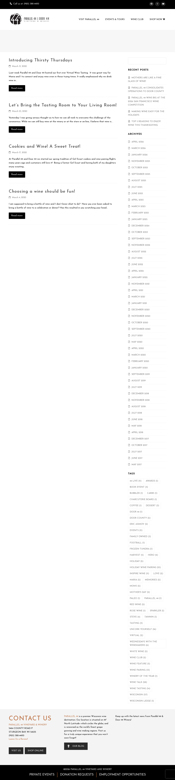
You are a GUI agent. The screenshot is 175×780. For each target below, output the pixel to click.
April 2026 (138, 142)
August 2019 (139, 381)
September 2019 (141, 374)
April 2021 (137, 290)
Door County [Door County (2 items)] (140, 518)
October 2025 (140, 168)
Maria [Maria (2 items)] (135, 580)
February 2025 (140, 213)
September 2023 (141, 239)
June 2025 (137, 193)
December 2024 (140, 226)
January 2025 (139, 219)
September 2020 (141, 329)
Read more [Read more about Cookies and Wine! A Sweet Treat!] (17, 174)
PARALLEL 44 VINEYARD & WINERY (28, 725)
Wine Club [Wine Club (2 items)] (138, 658)
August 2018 (139, 407)
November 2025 (141, 161)
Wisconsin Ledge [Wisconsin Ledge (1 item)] (142, 701)
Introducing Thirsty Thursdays (40, 60)
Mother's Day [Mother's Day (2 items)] (140, 592)
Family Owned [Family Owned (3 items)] (140, 536)
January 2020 (140, 368)
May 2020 (137, 342)
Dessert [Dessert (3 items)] (152, 506)
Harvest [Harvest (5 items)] (137, 555)
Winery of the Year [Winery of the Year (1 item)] (144, 676)
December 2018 (140, 394)
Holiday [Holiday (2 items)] (136, 561)
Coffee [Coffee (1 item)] (136, 506)
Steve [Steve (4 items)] (135, 617)
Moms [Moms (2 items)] (135, 586)
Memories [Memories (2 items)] (153, 580)
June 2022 (137, 264)
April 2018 (137, 432)
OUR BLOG (76, 746)
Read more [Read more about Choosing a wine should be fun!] (17, 215)
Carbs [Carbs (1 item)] (152, 493)
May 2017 (137, 465)
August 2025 (139, 181)
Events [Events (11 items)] (136, 530)
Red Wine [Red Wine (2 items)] (137, 604)
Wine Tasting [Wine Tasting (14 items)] (140, 689)
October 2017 (139, 445)
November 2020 (141, 316)
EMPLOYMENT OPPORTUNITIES (122, 774)
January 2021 (139, 303)
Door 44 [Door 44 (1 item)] (136, 512)
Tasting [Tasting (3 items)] (136, 623)
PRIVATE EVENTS (41, 774)
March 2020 (139, 355)
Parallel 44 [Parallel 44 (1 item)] (153, 598)
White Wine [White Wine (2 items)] (139, 651)
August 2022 (139, 252)
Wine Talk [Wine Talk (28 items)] (138, 682)
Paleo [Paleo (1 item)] (135, 598)
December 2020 (141, 310)
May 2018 (137, 426)
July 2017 (137, 452)
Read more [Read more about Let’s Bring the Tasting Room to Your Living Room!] (17, 129)
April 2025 (138, 200)
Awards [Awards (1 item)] (152, 481)
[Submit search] (163, 61)
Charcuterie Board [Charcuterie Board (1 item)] (143, 499)
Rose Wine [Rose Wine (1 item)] (138, 611)
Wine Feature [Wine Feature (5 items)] (140, 664)
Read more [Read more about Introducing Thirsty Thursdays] (17, 88)
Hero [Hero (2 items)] (153, 555)
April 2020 (138, 348)
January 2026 (140, 155)
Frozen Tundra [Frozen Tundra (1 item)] (141, 549)
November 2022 (141, 245)
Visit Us (16, 751)
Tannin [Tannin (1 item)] (151, 617)
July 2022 (137, 258)
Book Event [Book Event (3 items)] (139, 487)
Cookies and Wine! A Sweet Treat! (44, 146)
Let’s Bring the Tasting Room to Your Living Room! (63, 105)
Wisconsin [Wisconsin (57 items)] (139, 695)
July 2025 (137, 187)
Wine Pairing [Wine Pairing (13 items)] (140, 670)
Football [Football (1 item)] (137, 543)
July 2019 (137, 387)
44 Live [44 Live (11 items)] (136, 481)
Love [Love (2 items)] (158, 574)
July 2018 (137, 413)
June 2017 (137, 458)
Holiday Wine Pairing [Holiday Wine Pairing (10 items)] (145, 567)
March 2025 (138, 206)
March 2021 (138, 297)
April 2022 (138, 271)
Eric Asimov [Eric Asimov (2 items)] (139, 524)
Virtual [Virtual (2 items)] (136, 635)
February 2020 (140, 361)
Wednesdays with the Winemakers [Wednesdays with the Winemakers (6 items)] (143, 643)
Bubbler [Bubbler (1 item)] (136, 493)
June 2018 (137, 419)
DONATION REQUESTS (77, 774)
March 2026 (139, 148)
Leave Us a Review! (18, 739)
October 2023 (140, 232)
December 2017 (140, 439)
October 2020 (140, 323)
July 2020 (137, 336)
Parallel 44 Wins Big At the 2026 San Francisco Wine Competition (146, 101)
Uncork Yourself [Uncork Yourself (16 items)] (143, 629)
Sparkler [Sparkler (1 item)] (157, 611)
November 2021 (141, 284)
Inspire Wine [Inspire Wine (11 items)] (139, 574)
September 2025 (141, 174)
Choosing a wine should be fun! (42, 191)
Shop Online (35, 751)
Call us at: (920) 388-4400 (26, 4)
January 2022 (140, 277)
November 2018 (141, 400)
